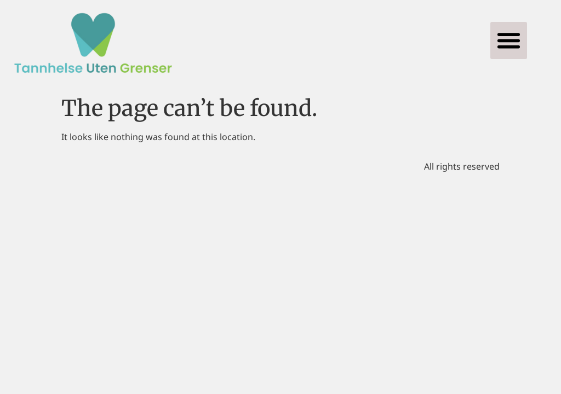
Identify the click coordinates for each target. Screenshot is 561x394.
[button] (509, 40)
